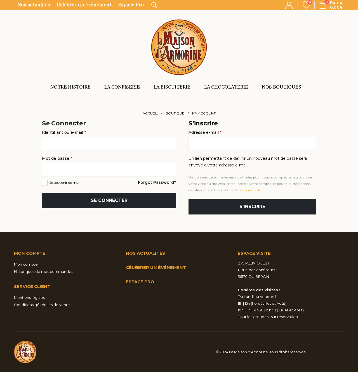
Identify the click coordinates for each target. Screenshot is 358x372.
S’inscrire (252, 206)
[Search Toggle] (154, 5)
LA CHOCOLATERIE (226, 87)
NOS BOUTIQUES (281, 87)
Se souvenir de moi (64, 182)
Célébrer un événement (84, 5)
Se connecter (109, 200)
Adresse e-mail (216, 132)
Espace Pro (130, 5)
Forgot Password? (157, 182)
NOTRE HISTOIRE (70, 87)
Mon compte (26, 264)
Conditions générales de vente (42, 304)
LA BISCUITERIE (172, 87)
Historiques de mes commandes (43, 271)
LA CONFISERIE (122, 87)
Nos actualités (33, 5)
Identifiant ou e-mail (75, 132)
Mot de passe (68, 158)
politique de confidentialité (240, 190)
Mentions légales (29, 297)
